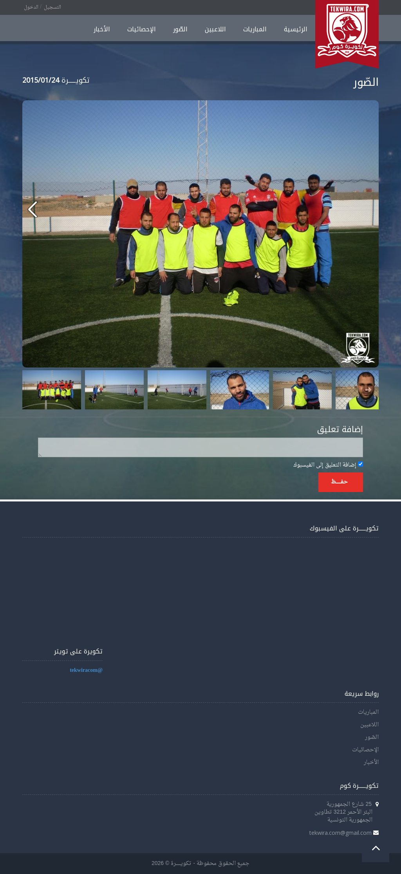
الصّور (180, 29)
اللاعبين (215, 29)
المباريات (255, 29)
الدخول (31, 7)
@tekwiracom (86, 670)
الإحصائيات (141, 29)
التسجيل (52, 7)
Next (368, 390)
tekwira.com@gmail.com (340, 832)
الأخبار (102, 29)
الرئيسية (295, 29)
